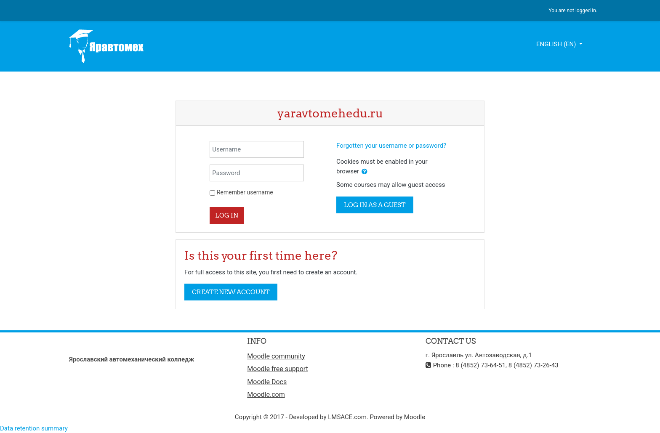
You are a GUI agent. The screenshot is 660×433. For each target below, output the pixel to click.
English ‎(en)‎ (557, 44)
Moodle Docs (267, 382)
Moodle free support (277, 369)
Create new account (231, 292)
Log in (226, 215)
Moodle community (276, 356)
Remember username (245, 192)
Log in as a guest (375, 205)
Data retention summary (34, 428)
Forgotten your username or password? (391, 145)
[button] (364, 172)
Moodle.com (266, 394)
